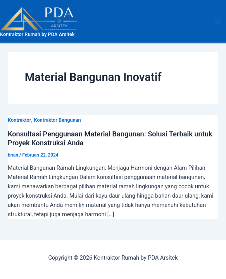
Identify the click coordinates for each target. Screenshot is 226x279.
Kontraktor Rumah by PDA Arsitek (37, 34)
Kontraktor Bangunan (57, 120)
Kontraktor (19, 120)
